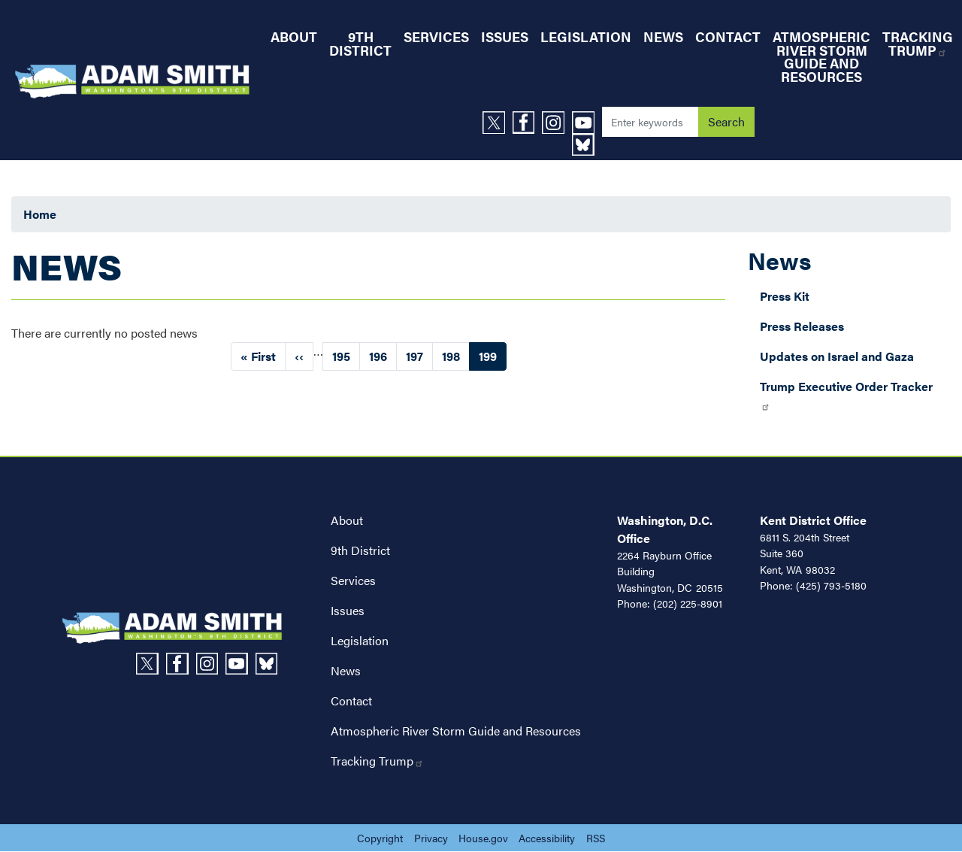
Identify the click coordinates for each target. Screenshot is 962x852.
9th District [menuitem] (360, 43)
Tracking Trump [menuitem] (917, 43)
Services (353, 580)
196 (383, 356)
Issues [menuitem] (504, 36)
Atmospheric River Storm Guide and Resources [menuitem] (821, 56)
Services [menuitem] (436, 36)
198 (456, 356)
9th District (360, 550)
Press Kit (784, 296)
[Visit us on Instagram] (557, 122)
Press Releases (802, 326)
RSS (595, 837)
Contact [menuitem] (728, 36)
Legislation (360, 640)
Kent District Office (813, 520)
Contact (351, 700)
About (347, 520)
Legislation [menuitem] (585, 36)
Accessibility (547, 837)
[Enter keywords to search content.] (650, 122)
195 (346, 356)
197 (419, 356)
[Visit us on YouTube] (587, 122)
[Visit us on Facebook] (528, 122)
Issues (348, 610)
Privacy (431, 837)
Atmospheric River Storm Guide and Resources (456, 730)
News (780, 260)
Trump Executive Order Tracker (846, 394)
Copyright (380, 837)
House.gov (483, 837)
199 (493, 359)
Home (39, 214)
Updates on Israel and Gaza (837, 356)
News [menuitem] (663, 36)
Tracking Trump (377, 760)
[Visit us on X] (498, 122)
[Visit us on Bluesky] (587, 145)
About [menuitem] (294, 36)
